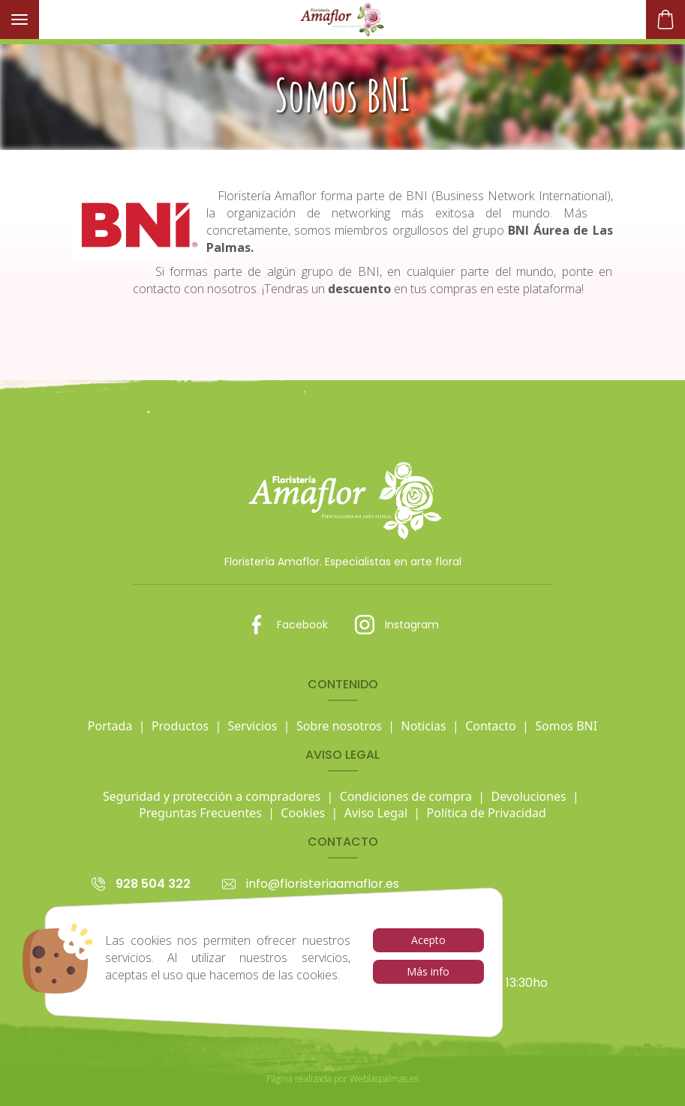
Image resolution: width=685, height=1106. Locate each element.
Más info (428, 971)
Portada (110, 726)
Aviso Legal (375, 813)
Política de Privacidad (486, 813)
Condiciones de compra (406, 796)
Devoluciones (528, 796)
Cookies (303, 813)
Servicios (253, 726)
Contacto (490, 726)
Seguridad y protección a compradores (211, 796)
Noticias (423, 726)
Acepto (428, 940)
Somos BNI (566, 726)
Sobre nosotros (339, 726)
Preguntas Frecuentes (200, 813)
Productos (180, 726)
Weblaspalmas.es (384, 1078)
